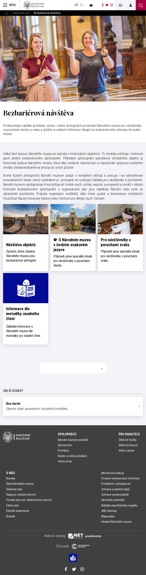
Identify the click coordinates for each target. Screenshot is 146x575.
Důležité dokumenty (17, 510)
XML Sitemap (109, 510)
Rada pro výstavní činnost (21, 494)
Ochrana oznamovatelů (115, 494)
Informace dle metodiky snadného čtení (22, 313)
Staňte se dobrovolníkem (72, 456)
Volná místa (65, 461)
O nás (10, 473)
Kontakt (10, 516)
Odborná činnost (128, 445)
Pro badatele (129, 434)
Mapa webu (108, 516)
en (81, 5)
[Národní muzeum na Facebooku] (102, 5)
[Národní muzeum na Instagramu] (111, 5)
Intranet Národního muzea (116, 521)
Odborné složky (128, 439)
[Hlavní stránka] (6, 13)
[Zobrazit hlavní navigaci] (9, 5)
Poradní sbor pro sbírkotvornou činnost (29, 500)
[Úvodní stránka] (34, 5)
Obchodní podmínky (112, 500)
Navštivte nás (22, 13)
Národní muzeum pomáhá (73, 439)
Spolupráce (67, 434)
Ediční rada (12, 505)
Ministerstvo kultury (112, 473)
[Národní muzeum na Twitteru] (106, 5)
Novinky (10, 478)
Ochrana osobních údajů (115, 489)
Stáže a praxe (126, 450)
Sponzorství (65, 445)
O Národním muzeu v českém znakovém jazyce (72, 244)
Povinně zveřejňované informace (120, 478)
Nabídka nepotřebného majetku (119, 505)
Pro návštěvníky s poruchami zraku (116, 242)
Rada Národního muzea (20, 483)
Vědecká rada (14, 489)
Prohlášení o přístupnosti (116, 483)
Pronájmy (63, 450)
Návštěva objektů (21, 244)
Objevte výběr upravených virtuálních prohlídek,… (71, 405)
